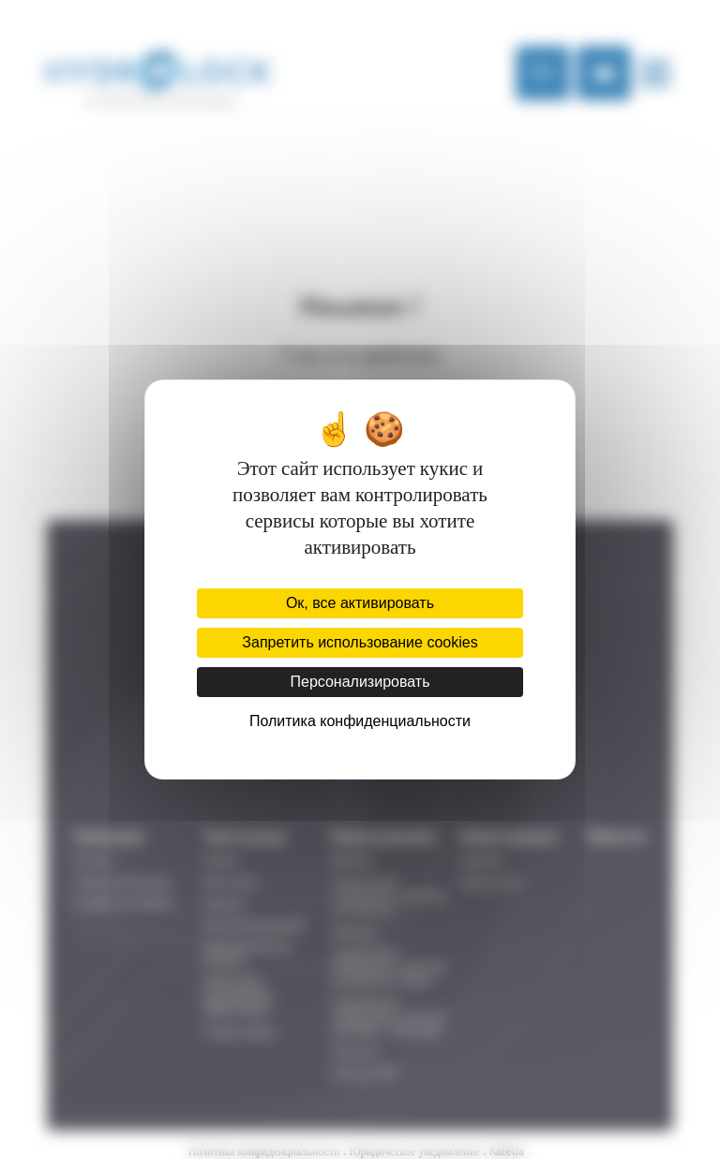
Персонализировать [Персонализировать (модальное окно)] (359, 682)
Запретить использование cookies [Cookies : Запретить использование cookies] (359, 642)
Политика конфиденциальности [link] (360, 721)
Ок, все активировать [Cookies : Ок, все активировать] (360, 603)
